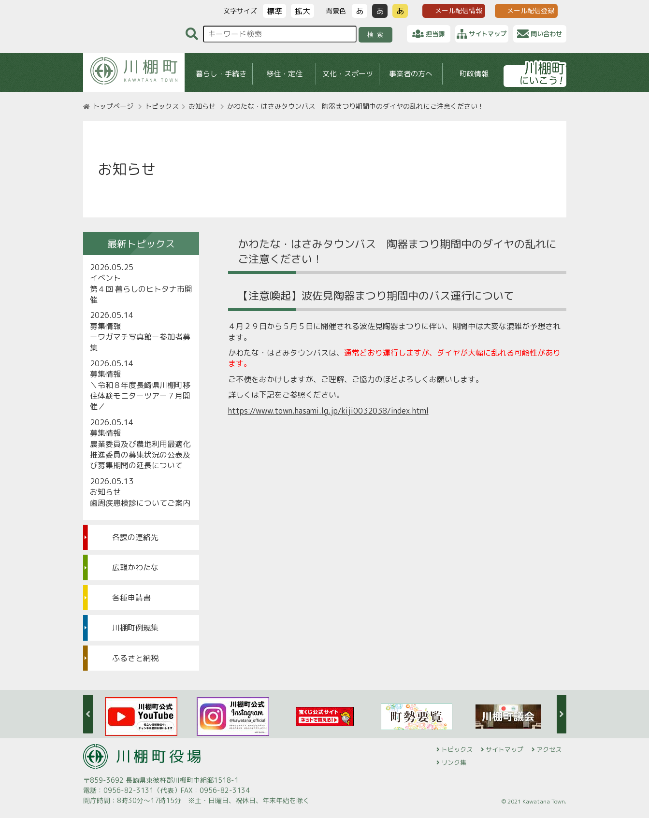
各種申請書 (131, 597)
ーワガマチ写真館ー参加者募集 (140, 342)
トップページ (113, 106)
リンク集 (453, 762)
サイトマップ (504, 749)
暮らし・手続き (220, 74)
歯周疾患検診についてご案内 (140, 503)
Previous (88, 714)
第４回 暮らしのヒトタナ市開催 (141, 294)
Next (561, 714)
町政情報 (474, 74)
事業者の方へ (411, 74)
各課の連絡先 (135, 537)
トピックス (162, 106)
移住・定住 (284, 74)
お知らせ (202, 106)
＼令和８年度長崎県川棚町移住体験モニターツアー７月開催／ (140, 396)
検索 (376, 34)
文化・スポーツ (347, 74)
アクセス (549, 749)
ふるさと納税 (135, 658)
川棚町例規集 (135, 627)
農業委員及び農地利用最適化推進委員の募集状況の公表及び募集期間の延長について (140, 455)
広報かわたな (135, 567)
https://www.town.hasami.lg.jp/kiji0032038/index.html (328, 410)
